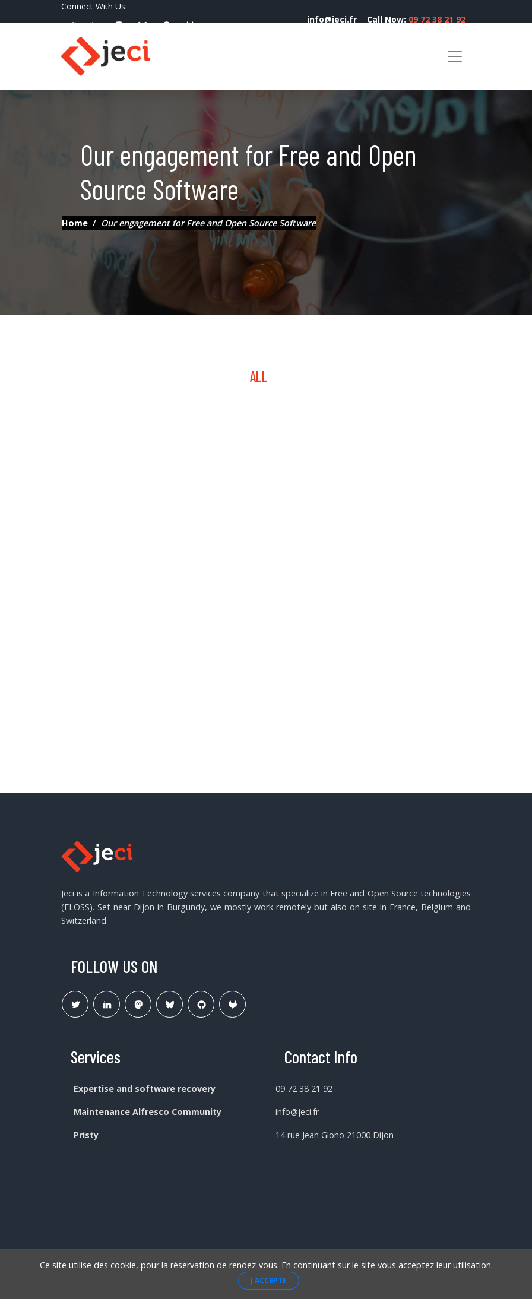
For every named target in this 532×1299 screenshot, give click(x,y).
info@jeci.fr (332, 19)
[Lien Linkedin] (106, 1004)
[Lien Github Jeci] (201, 1004)
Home (75, 223)
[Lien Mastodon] (138, 1004)
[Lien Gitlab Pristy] (232, 1004)
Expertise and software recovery (145, 1088)
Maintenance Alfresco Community (147, 1111)
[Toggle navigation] (455, 56)
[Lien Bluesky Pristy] (169, 1004)
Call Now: (416, 19)
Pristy (86, 1134)
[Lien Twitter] (75, 1004)
